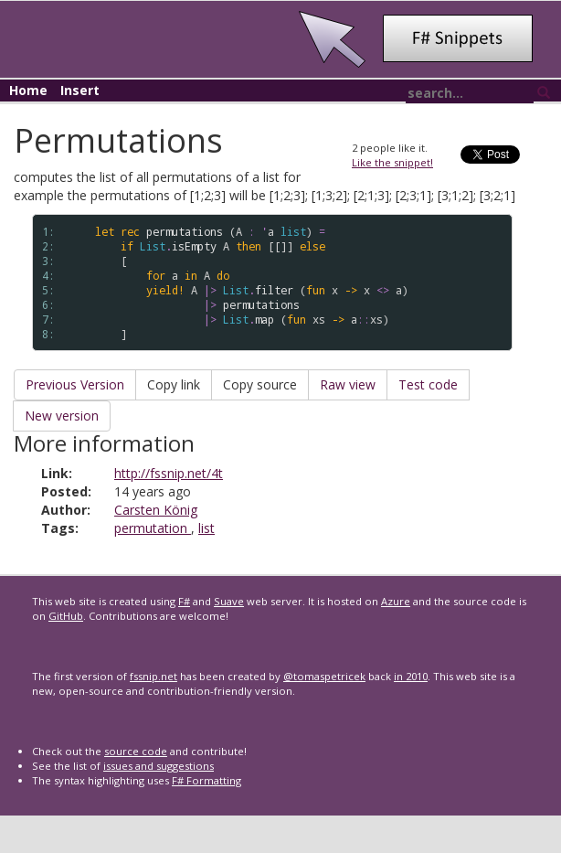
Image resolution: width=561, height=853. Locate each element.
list (206, 528)
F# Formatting (206, 780)
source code (135, 751)
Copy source (260, 384)
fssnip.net (153, 676)
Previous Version (75, 384)
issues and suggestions (158, 766)
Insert (80, 90)
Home (28, 90)
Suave (229, 601)
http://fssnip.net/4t (168, 473)
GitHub (65, 616)
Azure (395, 601)
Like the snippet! (392, 162)
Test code (428, 384)
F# (184, 601)
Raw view (348, 384)
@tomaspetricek (324, 676)
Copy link (173, 384)
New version (62, 415)
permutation (152, 528)
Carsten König (155, 509)
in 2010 (411, 676)
